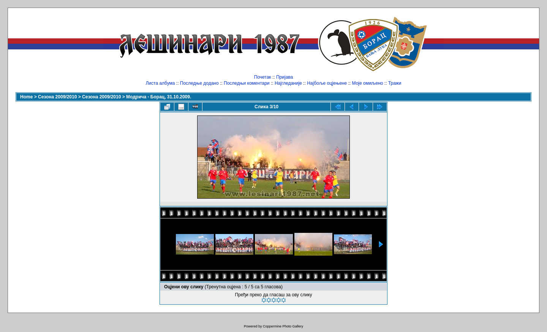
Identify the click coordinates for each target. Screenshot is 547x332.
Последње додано (199, 83)
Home (26, 97)
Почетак (262, 77)
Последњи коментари (247, 83)
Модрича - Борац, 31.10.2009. (158, 97)
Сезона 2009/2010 (57, 97)
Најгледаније (288, 83)
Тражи (395, 83)
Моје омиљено (367, 83)
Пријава (284, 77)
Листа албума (160, 83)
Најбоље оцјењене (327, 83)
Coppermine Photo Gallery (283, 326)
